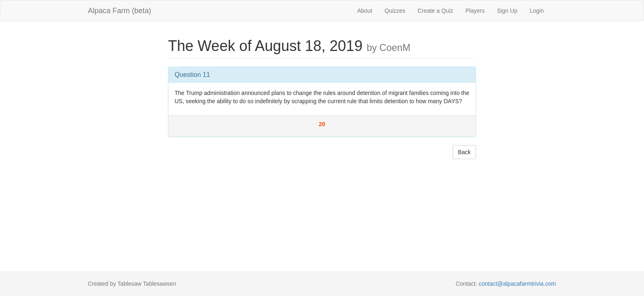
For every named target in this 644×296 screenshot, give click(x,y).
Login (537, 10)
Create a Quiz (435, 10)
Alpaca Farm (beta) (119, 11)
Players (475, 10)
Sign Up (507, 10)
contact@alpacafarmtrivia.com (517, 283)
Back (464, 152)
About (365, 10)
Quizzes (394, 10)
